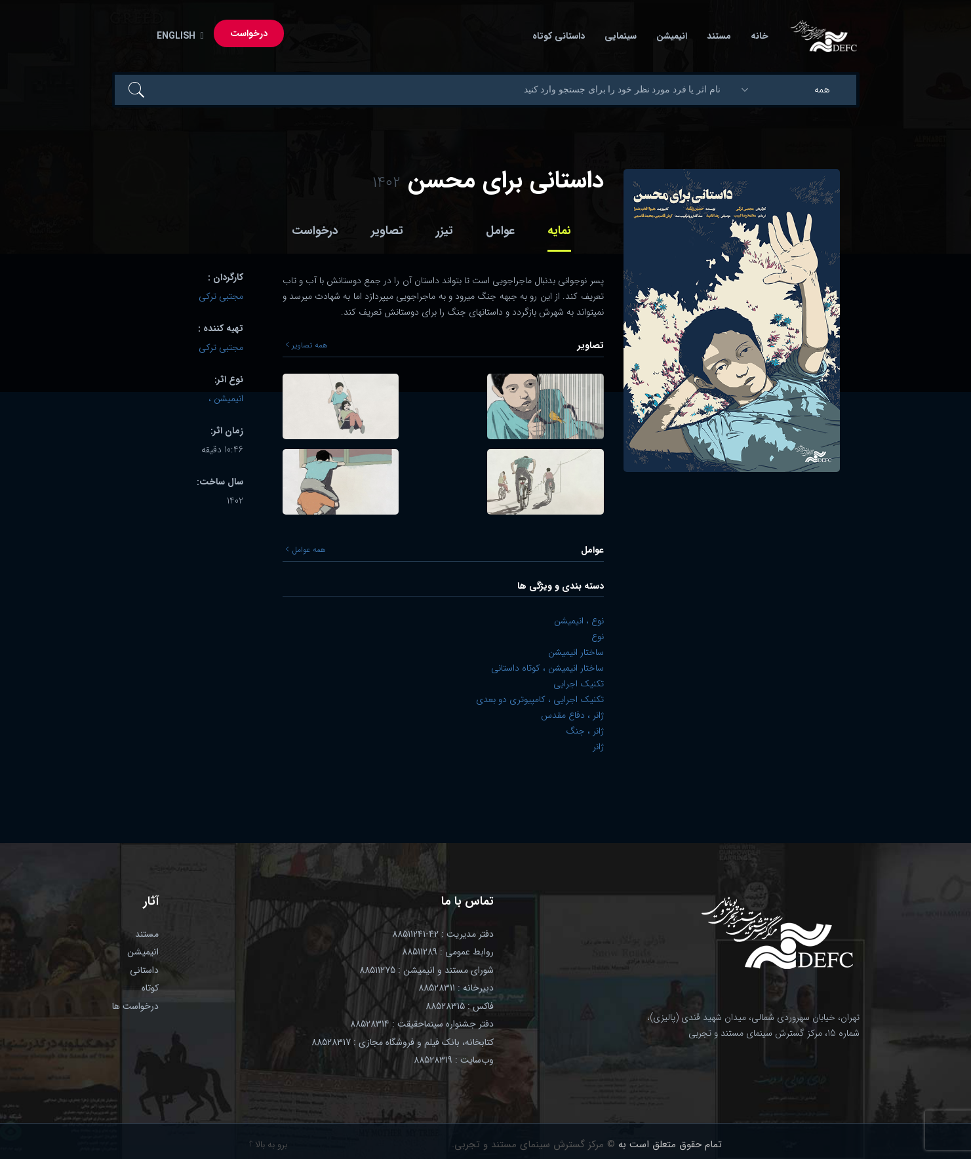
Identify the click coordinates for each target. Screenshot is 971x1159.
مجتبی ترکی (221, 296)
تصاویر (387, 231)
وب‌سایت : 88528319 (454, 1060)
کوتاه (150, 988)
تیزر (444, 231)
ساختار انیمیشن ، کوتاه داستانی (547, 668)
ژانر (598, 746)
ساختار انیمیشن (576, 652)
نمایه (559, 231)
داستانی (144, 970)
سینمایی (620, 36)
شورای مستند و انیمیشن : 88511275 (426, 970)
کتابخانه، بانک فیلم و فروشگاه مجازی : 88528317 (402, 1042)
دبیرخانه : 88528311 (456, 988)
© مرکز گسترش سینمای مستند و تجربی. (533, 1144)
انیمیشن (671, 36)
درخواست (249, 33)
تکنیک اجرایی (578, 684)
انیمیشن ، (225, 398)
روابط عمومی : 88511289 (448, 952)
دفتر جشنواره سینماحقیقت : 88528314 (422, 1024)
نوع (597, 636)
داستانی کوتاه (558, 36)
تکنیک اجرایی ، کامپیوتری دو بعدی (540, 699)
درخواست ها (135, 1006)
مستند (719, 36)
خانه (759, 36)
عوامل (500, 231)
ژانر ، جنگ (585, 731)
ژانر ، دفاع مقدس (572, 715)
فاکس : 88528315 (460, 1006)
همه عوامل (306, 550)
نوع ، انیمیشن (579, 621)
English (177, 36)
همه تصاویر (307, 345)
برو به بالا (268, 1144)
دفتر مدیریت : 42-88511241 (443, 934)
